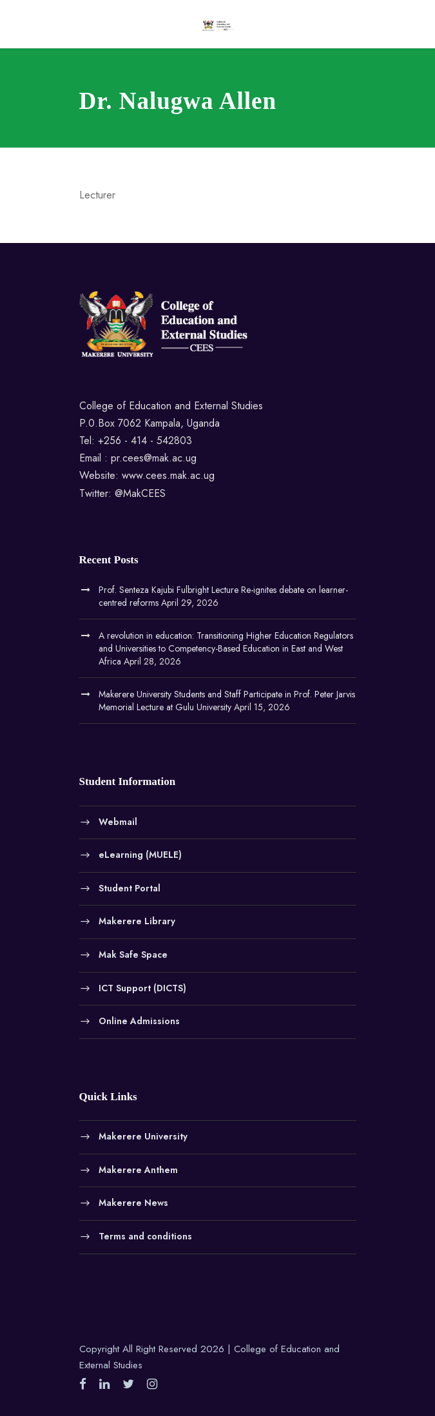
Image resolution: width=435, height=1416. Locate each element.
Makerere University (143, 1136)
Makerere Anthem (138, 1169)
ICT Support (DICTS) (142, 987)
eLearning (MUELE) (140, 854)
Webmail (118, 821)
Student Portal (129, 887)
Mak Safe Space (133, 954)
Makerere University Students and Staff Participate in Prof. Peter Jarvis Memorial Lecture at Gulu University (227, 700)
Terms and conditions (145, 1235)
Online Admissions (139, 1020)
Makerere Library (137, 921)
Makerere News (133, 1202)
